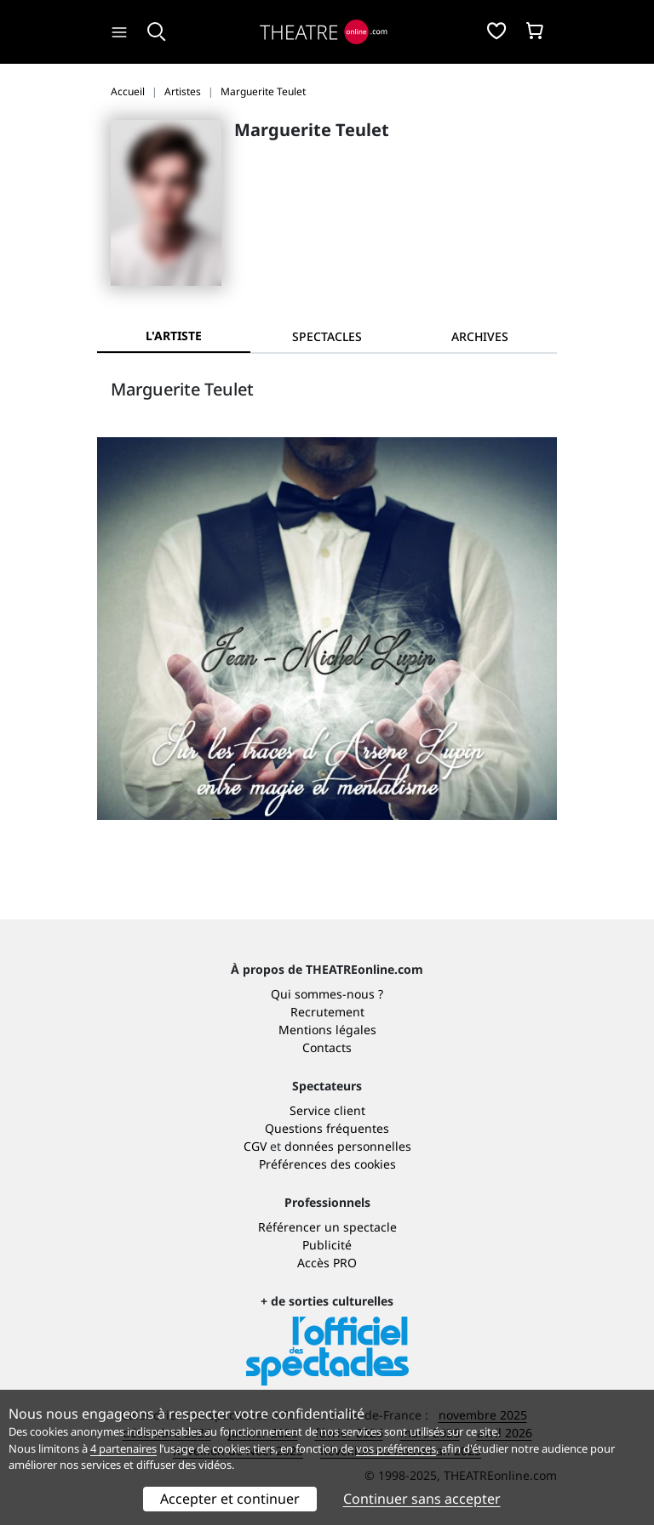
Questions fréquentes (327, 1128)
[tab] (327, 336)
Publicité (327, 1245)
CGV (255, 1146)
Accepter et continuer (230, 1498)
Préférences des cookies (327, 1164)
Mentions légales (327, 1029)
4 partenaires (123, 1448)
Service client (327, 1110)
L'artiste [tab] (174, 335)
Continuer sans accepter (422, 1498)
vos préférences (396, 1448)
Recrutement (327, 1012)
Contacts (327, 1047)
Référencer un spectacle (327, 1227)
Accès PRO (327, 1263)
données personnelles (347, 1146)
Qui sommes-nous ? (327, 994)
